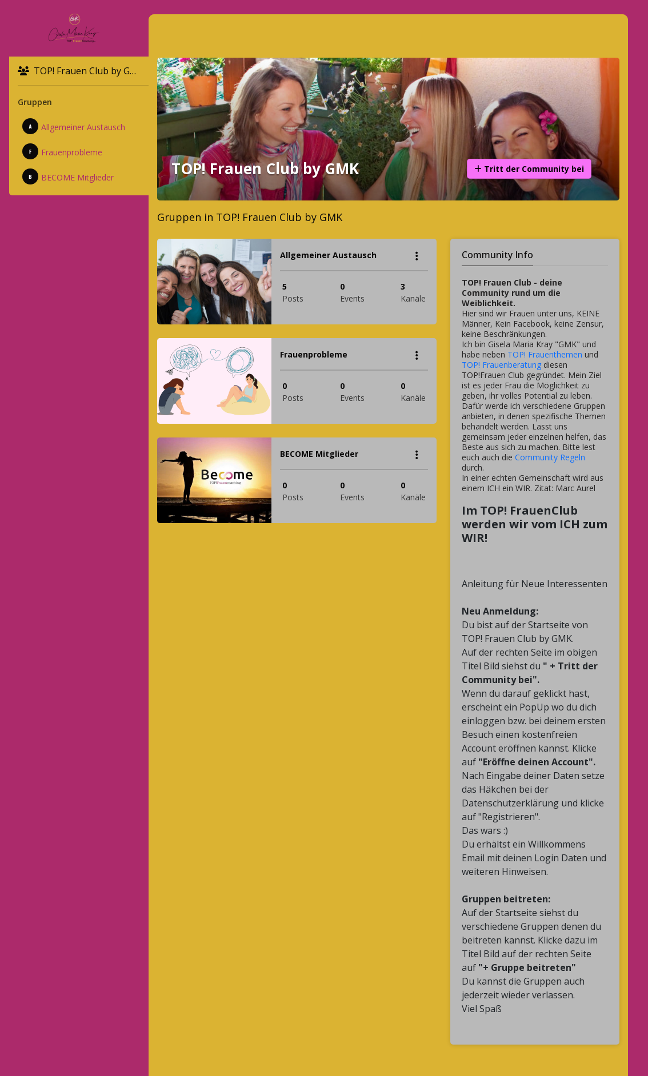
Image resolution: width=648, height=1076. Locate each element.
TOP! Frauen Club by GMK (81, 71)
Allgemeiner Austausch (73, 126)
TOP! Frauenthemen (544, 354)
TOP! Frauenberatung (501, 364)
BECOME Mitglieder (68, 176)
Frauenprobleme (62, 151)
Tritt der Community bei (529, 168)
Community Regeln (550, 457)
